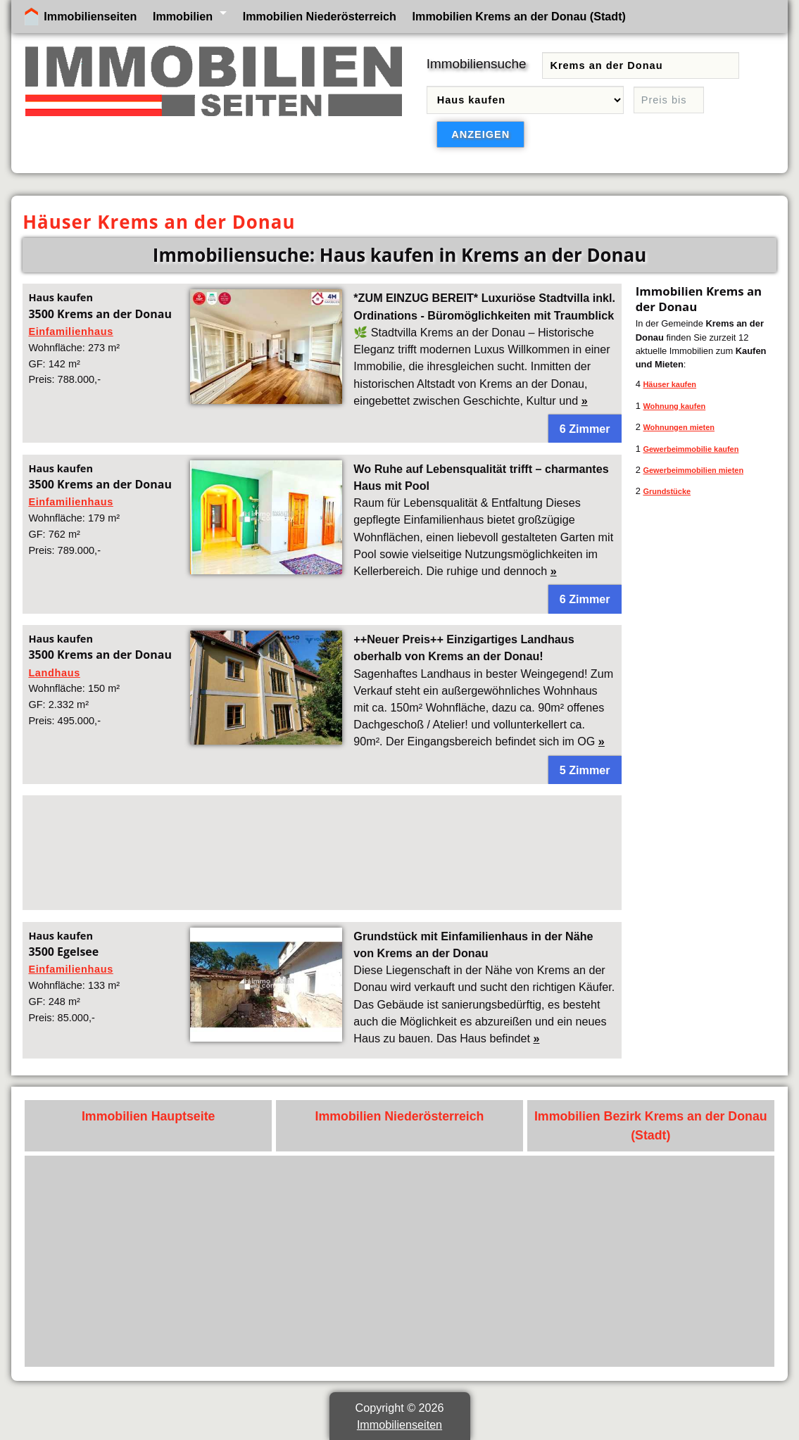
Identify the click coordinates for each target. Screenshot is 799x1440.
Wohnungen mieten (679, 427)
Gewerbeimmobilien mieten (693, 470)
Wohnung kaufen (674, 406)
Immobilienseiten (90, 16)
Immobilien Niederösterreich (319, 16)
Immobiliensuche (477, 63)
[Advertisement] (321, 852)
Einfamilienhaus (70, 331)
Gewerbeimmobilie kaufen (690, 449)
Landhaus (54, 672)
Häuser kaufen (669, 384)
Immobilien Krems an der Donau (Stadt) (519, 16)
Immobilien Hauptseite (148, 1116)
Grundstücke (667, 491)
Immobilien (183, 16)
